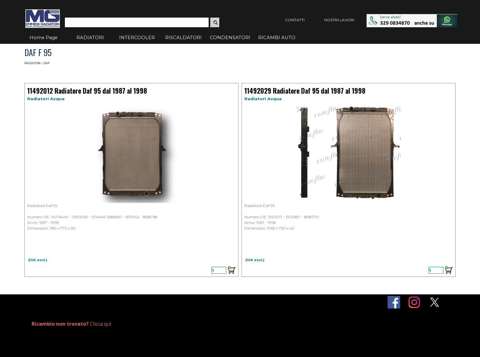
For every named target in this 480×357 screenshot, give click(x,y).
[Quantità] (218, 270)
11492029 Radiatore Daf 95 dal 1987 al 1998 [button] (304, 91)
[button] (412, 17)
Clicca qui (71, 323)
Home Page (43, 37)
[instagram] (414, 302)
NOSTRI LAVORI (339, 20)
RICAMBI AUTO (276, 37)
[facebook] (394, 302)
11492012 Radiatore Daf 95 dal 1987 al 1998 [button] (87, 91)
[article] (131, 180)
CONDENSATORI (230, 37)
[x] (434, 302)
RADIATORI (90, 37)
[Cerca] (137, 22)
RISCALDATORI (183, 37)
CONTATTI (295, 20)
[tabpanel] (101, 324)
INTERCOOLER (137, 37)
